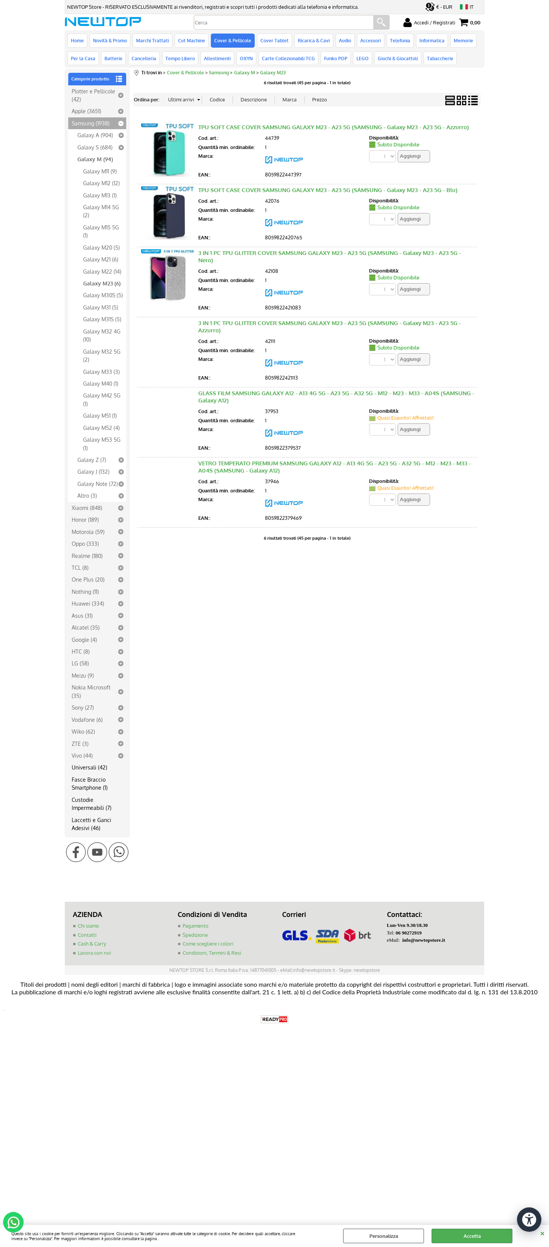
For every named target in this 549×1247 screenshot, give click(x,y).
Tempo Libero (180, 58)
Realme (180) (87, 555)
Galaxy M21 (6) (100, 259)
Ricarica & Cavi (314, 40)
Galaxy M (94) (95, 158)
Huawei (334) (88, 603)
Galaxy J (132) (93, 471)
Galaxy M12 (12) (101, 183)
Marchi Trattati (152, 40)
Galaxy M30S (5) (103, 295)
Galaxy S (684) (94, 147)
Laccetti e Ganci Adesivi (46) (91, 823)
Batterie (113, 58)
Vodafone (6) (87, 719)
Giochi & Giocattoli (398, 58)
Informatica (432, 40)
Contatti (87, 935)
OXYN (246, 58)
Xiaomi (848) (87, 507)
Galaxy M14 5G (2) (101, 211)
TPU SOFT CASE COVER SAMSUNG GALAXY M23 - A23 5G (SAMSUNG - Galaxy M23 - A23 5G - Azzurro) (333, 127)
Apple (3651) (86, 110)
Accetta (472, 1236)
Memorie (463, 40)
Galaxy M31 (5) (100, 307)
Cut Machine (191, 40)
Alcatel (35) (86, 627)
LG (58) (80, 663)
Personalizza (383, 1236)
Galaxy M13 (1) (100, 195)
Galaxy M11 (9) (100, 171)
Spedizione (195, 935)
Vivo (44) (82, 755)
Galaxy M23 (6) (101, 283)
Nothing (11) (85, 591)
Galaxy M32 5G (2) (101, 355)
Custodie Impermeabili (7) (91, 803)
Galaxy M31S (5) (102, 319)
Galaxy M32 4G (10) (101, 335)
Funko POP (335, 58)
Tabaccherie (440, 58)
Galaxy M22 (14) (102, 271)
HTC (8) (81, 651)
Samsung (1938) (90, 123)
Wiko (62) (83, 731)
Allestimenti (217, 58)
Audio (345, 40)
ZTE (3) (80, 743)
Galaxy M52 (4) (101, 427)
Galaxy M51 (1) (100, 415)
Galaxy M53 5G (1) (101, 443)
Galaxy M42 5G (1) (101, 399)
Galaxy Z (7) (91, 459)
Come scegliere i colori (208, 944)
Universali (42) (89, 767)
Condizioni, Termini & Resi (212, 953)
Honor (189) (85, 519)
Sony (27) (83, 707)
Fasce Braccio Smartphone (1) (90, 783)
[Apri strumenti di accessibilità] (529, 1219)
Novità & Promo (110, 40)
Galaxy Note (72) (97, 483)
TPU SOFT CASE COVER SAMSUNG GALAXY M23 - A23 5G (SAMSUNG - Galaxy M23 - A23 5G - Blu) (328, 190)
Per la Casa (83, 58)
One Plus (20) (88, 579)
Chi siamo (88, 926)
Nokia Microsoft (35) (91, 691)
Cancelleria (144, 58)
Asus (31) (82, 615)
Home (77, 40)
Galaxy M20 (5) (101, 247)
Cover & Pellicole (232, 40)
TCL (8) (80, 567)
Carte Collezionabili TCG (288, 58)
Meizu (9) (83, 675)
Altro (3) (87, 495)
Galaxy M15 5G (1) (101, 231)
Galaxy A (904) (95, 134)
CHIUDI (542, 1232)
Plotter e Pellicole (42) (93, 95)
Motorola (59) (88, 531)
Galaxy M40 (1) (100, 383)
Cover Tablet (274, 40)
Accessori (370, 40)
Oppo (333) (85, 543)
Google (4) (84, 639)
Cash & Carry (92, 944)
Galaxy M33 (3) (101, 371)
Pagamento (196, 926)
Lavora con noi (94, 953)
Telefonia (400, 40)
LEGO (362, 58)
